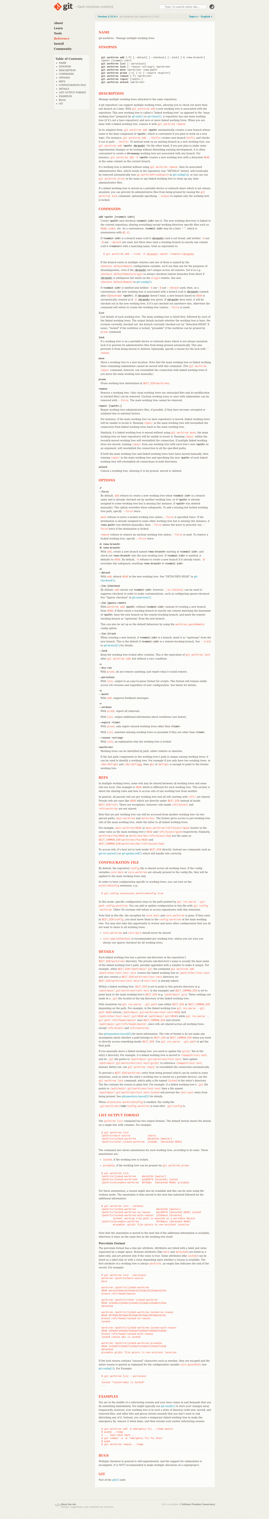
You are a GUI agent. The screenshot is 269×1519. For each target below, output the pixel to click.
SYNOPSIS (65, 66)
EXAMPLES (65, 96)
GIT (61, 103)
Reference (61, 38)
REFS (62, 81)
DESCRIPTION (67, 70)
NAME (62, 63)
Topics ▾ (194, 16)
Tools (58, 33)
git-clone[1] (155, 116)
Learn (58, 28)
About (58, 23)
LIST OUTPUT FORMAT (72, 92)
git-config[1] (180, 174)
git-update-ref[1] (132, 853)
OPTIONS (64, 77)
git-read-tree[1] (141, 597)
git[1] (115, 1479)
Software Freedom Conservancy (198, 1504)
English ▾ (206, 16)
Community (63, 49)
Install (59, 43)
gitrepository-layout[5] (117, 1033)
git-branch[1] (112, 645)
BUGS (62, 100)
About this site (68, 1504)
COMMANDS (66, 74)
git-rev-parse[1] (108, 853)
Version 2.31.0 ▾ (108, 16)
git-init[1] (137, 116)
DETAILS (64, 89)
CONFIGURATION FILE (72, 85)
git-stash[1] (168, 1406)
